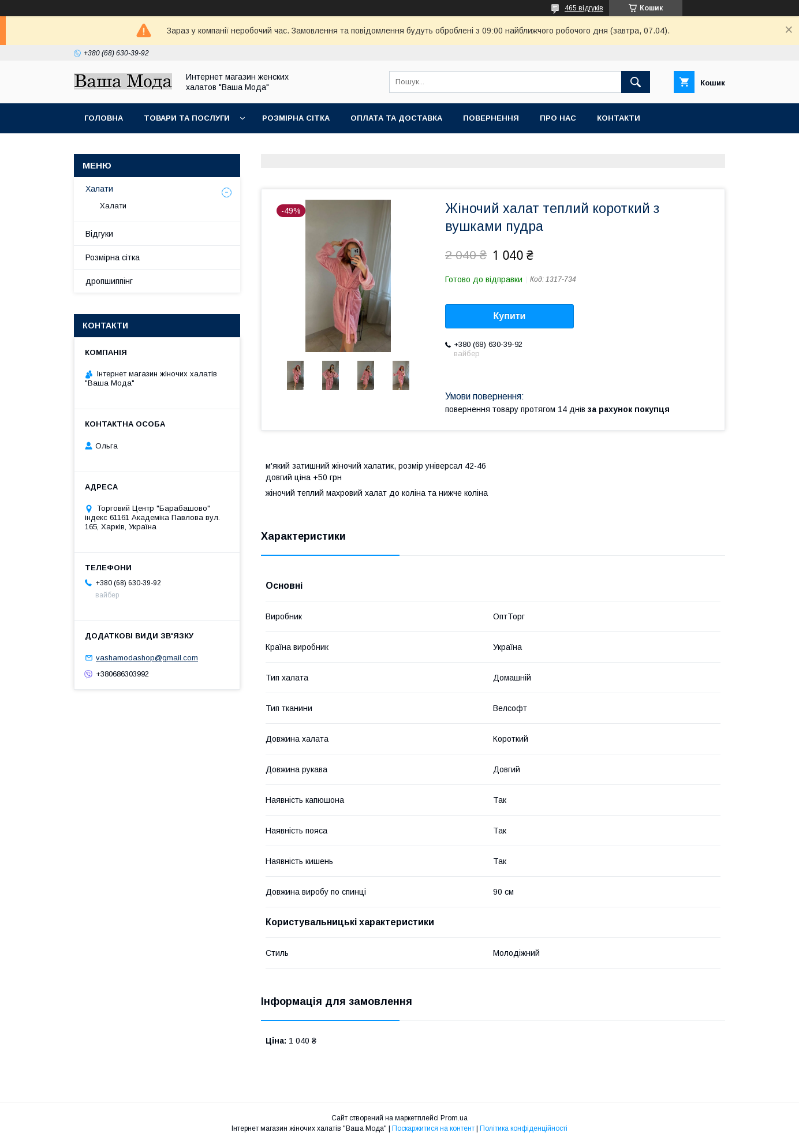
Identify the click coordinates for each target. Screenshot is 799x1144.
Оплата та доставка (396, 118)
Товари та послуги (187, 118)
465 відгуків (584, 8)
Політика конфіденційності (523, 1128)
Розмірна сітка (296, 118)
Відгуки (99, 233)
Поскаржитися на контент (433, 1128)
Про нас (558, 118)
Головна (103, 118)
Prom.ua (454, 1118)
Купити (510, 316)
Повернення (491, 118)
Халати (99, 188)
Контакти (618, 118)
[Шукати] (635, 82)
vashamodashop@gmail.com (147, 657)
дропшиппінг (109, 281)
